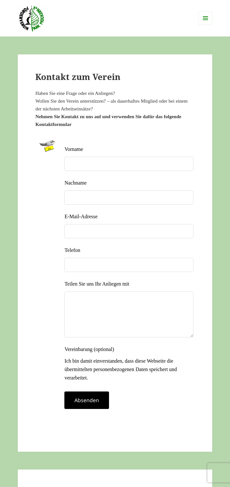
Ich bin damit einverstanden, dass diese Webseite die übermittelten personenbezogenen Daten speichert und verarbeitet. (120, 369)
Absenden (86, 400)
